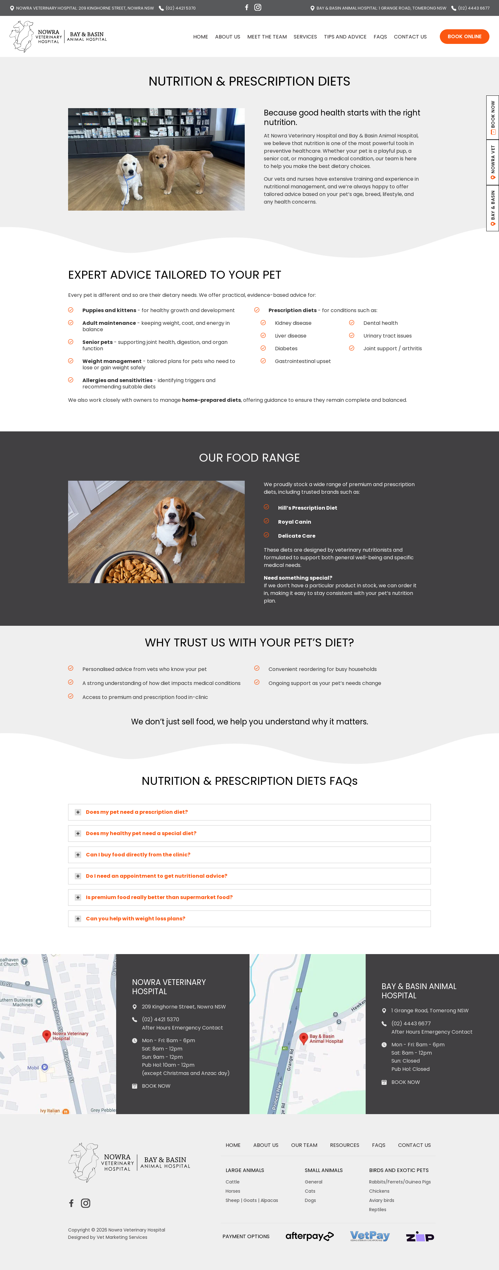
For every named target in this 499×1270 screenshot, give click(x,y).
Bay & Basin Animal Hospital (419, 991)
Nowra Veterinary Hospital (169, 987)
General (313, 1182)
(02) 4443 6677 (470, 8)
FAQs (380, 36)
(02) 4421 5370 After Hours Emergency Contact (177, 1023)
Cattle (233, 1182)
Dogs (310, 1200)
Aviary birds (381, 1200)
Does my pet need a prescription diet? (137, 812)
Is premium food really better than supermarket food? (159, 897)
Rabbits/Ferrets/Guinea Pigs (400, 1182)
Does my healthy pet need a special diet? (141, 833)
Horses (233, 1191)
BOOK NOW (156, 1086)
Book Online (464, 36)
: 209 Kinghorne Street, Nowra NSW (82, 8)
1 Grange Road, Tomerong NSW (425, 1010)
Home (200, 36)
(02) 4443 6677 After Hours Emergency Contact (427, 1028)
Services (305, 36)
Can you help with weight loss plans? (135, 918)
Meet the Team (267, 36)
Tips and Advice (345, 36)
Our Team (304, 1145)
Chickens (379, 1191)
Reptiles (377, 1209)
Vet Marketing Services (122, 1237)
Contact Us (410, 36)
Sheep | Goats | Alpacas (252, 1200)
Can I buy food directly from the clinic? (138, 854)
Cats (310, 1191)
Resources (344, 1145)
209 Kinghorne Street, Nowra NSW (179, 1006)
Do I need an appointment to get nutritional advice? (156, 876)
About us (227, 36)
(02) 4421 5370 (177, 8)
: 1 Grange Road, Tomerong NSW (378, 8)
